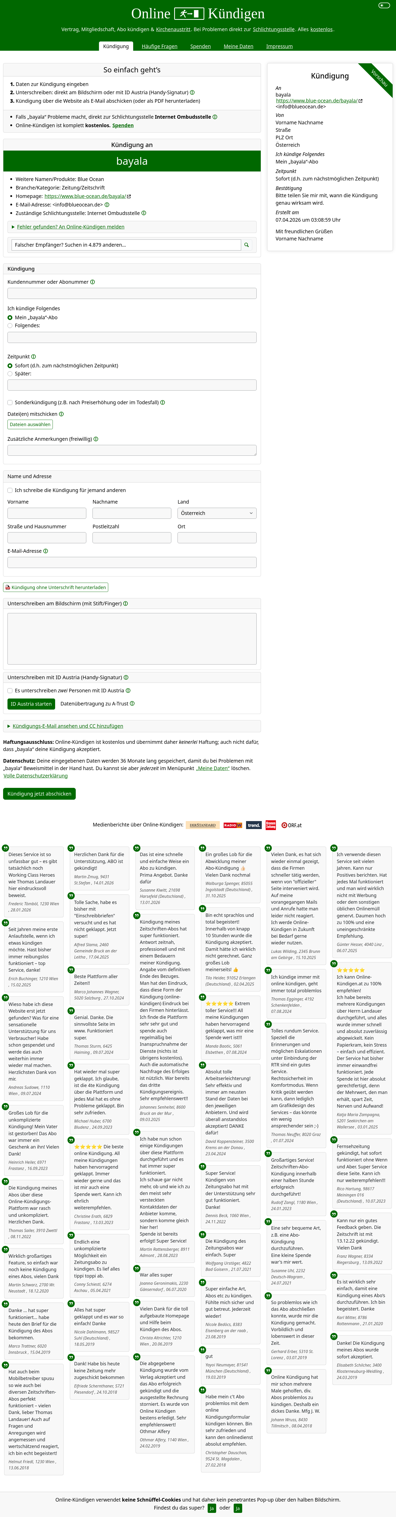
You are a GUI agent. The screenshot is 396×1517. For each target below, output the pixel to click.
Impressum (279, 46)
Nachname (105, 501)
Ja (212, 1508)
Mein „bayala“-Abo (36, 317)
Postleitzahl (105, 526)
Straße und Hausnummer (36, 526)
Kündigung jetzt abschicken (39, 793)
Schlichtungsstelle (274, 29)
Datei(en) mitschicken (32, 413)
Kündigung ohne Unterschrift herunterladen (59, 587)
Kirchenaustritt (173, 29)
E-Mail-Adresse (24, 550)
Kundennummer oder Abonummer (48, 281)
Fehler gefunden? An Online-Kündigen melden (70, 226)
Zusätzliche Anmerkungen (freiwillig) (49, 438)
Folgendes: (27, 325)
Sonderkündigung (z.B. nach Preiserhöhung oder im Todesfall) (87, 402)
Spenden (200, 46)
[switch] (384, 5)
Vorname (18, 501)
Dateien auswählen (30, 424)
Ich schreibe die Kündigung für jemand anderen (70, 490)
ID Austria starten (31, 703)
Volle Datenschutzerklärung (36, 775)
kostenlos (321, 29)
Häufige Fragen (160, 46)
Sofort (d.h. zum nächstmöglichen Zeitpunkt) (66, 365)
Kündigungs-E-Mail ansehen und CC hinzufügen (68, 725)
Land (183, 501)
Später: (23, 373)
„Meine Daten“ (213, 768)
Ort (181, 526)
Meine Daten (238, 46)
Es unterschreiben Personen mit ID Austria (69, 690)
